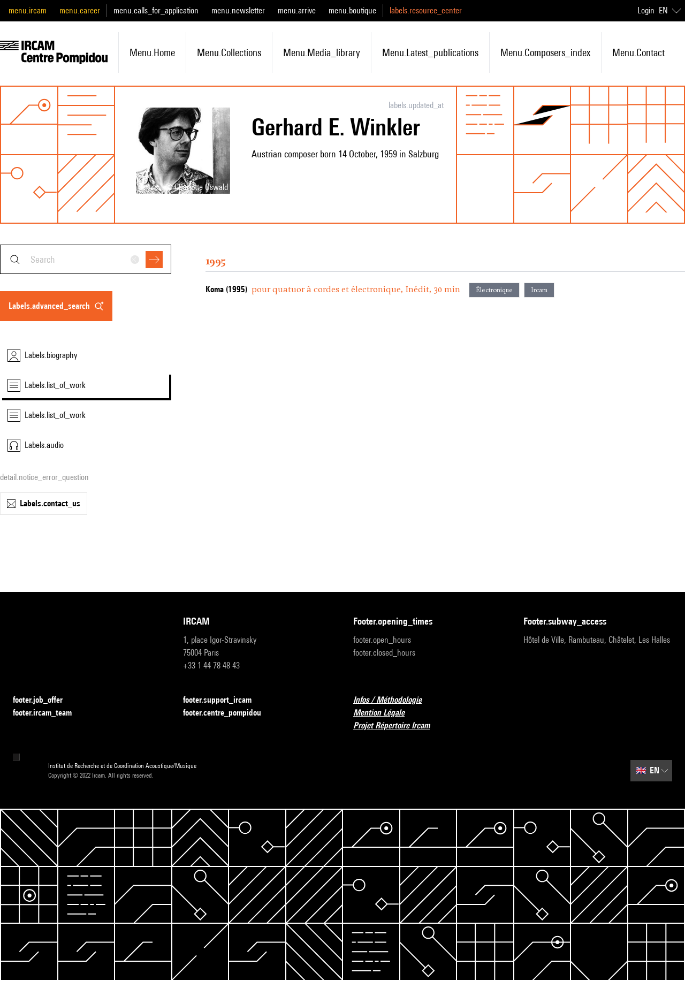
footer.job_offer (44, 700)
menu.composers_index (545, 52)
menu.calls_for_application (156, 10)
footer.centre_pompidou (228, 713)
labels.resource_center (426, 10)
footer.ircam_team (49, 713)
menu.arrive (297, 10)
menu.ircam (28, 10)
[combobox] (85, 259)
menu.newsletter (238, 10)
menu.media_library (321, 52)
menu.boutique (352, 10)
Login (645, 10)
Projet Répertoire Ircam (398, 726)
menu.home (152, 52)
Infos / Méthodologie (394, 700)
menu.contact (638, 52)
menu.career (79, 10)
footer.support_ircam (223, 700)
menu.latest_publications (430, 52)
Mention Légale (385, 713)
